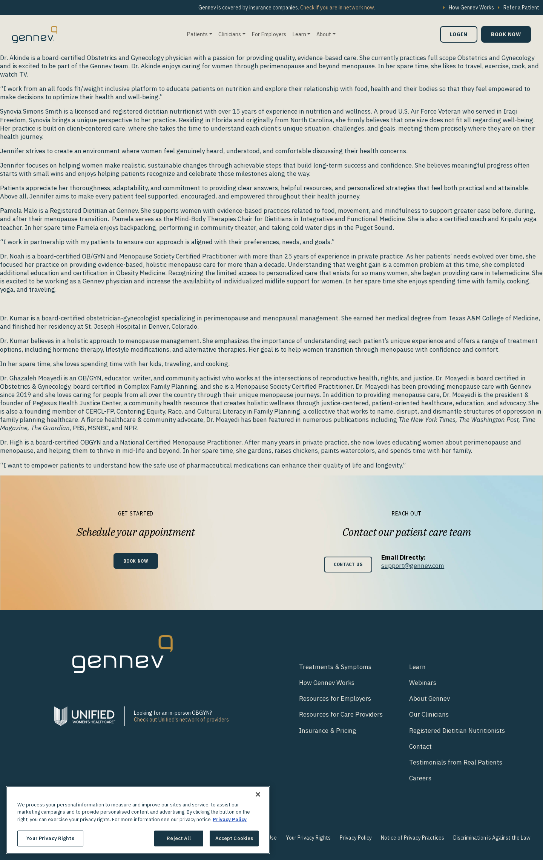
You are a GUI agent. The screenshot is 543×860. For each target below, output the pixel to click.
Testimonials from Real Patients (455, 762)
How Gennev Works (471, 7)
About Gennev (429, 698)
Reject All (178, 838)
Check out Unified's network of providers (181, 719)
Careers (420, 778)
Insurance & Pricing (327, 730)
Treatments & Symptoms (335, 667)
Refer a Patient (521, 7)
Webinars (422, 682)
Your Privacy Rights (308, 837)
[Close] (258, 794)
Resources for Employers (335, 698)
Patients (197, 34)
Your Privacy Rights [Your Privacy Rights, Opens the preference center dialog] (50, 838)
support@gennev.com (415, 566)
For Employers (269, 34)
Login (459, 34)
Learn (299, 34)
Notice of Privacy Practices (412, 837)
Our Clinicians (429, 714)
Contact (420, 746)
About (323, 34)
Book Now (506, 34)
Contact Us (348, 564)
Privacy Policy (356, 837)
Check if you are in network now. (337, 7)
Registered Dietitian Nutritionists (457, 730)
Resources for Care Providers (341, 714)
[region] (138, 820)
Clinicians (229, 34)
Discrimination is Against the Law (492, 837)
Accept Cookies (234, 838)
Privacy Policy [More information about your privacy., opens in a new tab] (230, 819)
